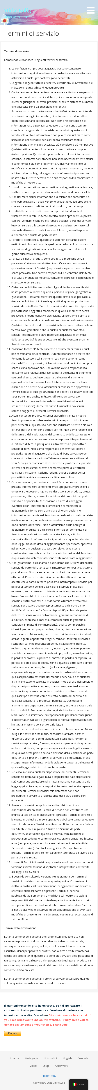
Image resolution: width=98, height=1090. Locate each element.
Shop (46, 1065)
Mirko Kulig (17, 10)
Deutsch (83, 1058)
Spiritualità (50, 1058)
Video (33, 1065)
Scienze (14, 1058)
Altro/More (61, 1065)
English (67, 1058)
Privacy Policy (49, 1075)
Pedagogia (31, 1058)
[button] (92, 7)
